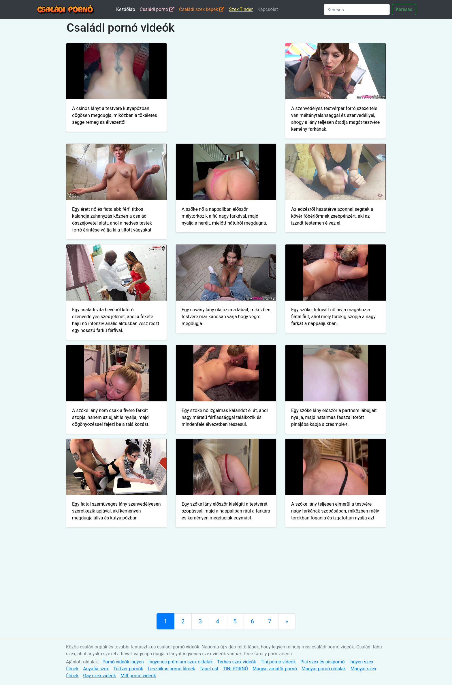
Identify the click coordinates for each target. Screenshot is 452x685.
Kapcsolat (267, 9)
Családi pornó (157, 9)
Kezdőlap (125, 9)
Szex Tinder (241, 9)
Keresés (404, 9)
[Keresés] (357, 9)
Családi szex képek (201, 9)
